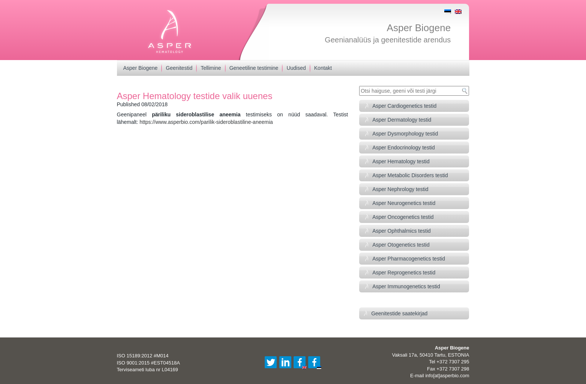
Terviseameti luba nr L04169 (147, 369)
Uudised (296, 68)
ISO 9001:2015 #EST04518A (148, 363)
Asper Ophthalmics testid (401, 231)
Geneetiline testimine (254, 68)
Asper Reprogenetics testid (403, 273)
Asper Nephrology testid (400, 189)
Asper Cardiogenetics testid (404, 106)
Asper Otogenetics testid (401, 245)
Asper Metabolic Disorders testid (410, 175)
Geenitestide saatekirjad (399, 313)
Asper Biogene (419, 27)
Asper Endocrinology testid (403, 148)
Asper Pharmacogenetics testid (408, 259)
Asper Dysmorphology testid (405, 134)
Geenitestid (179, 68)
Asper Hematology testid (401, 161)
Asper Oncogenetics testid (402, 217)
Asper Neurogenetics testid (403, 203)
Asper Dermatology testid (401, 120)
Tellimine (211, 68)
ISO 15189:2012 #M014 (143, 355)
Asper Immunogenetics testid (406, 286)
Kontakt (323, 68)
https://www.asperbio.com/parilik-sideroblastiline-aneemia (206, 122)
